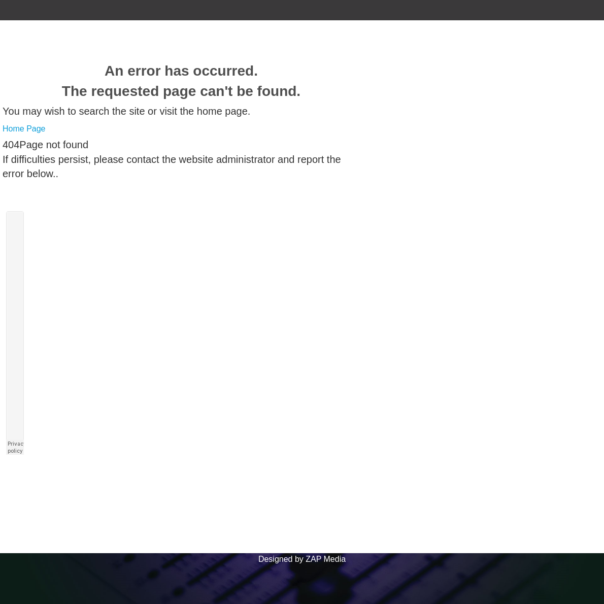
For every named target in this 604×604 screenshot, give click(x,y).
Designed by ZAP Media (302, 559)
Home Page (24, 128)
